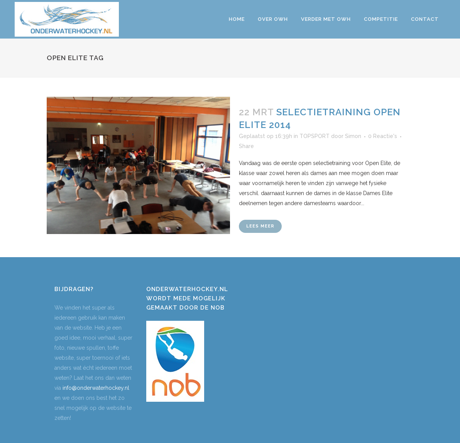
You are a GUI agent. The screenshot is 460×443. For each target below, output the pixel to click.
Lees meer (260, 226)
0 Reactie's (382, 136)
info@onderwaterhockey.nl (96, 388)
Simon (353, 136)
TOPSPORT (314, 136)
